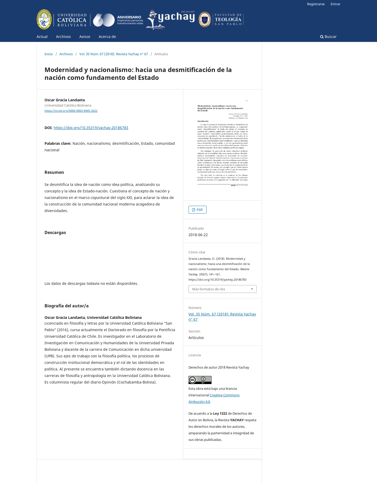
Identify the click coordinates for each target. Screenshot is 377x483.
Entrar (335, 4)
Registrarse (316, 4)
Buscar (328, 36)
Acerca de (107, 36)
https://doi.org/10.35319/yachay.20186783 (91, 127)
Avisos (84, 36)
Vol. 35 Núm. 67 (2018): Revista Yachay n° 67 (113, 54)
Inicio (49, 54)
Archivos (63, 36)
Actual (42, 36)
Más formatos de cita (208, 289)
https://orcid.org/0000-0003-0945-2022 (71, 111)
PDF (199, 209)
